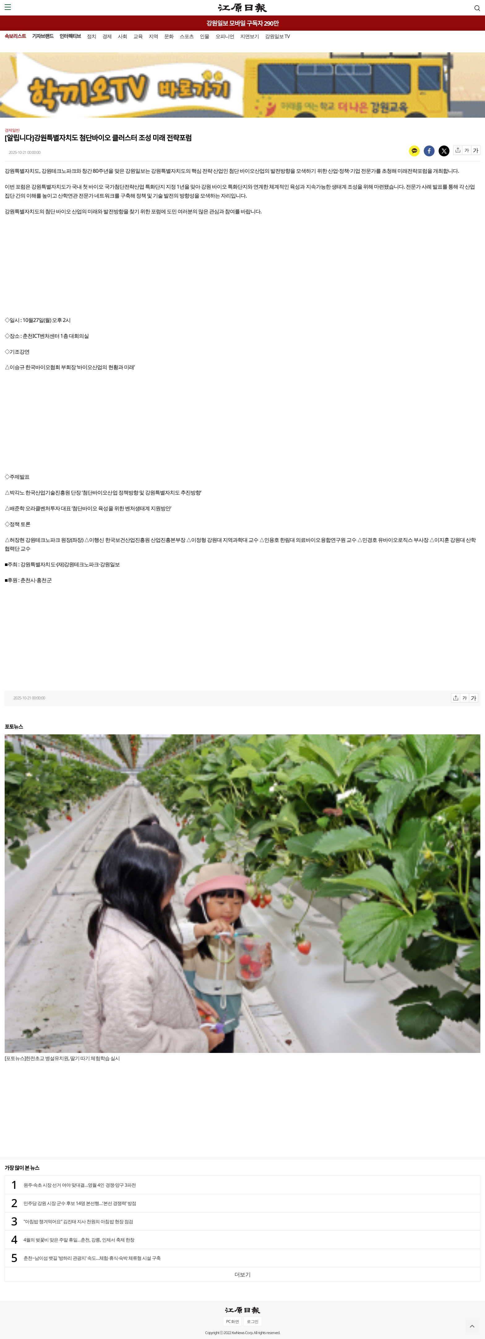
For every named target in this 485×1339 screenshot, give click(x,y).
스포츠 (187, 36)
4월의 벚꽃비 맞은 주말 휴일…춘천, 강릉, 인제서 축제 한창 (79, 1240)
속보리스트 (15, 36)
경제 (107, 36)
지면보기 (249, 36)
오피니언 (225, 36)
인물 (204, 36)
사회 (122, 36)
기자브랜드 (43, 36)
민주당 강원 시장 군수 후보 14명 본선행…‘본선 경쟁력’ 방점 (80, 1203)
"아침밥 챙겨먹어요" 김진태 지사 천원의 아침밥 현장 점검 (78, 1221)
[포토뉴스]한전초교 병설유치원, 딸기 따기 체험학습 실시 (62, 1058)
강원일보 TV (277, 36)
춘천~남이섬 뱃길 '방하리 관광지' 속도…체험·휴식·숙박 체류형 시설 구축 (92, 1258)
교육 (138, 36)
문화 (169, 36)
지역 (153, 36)
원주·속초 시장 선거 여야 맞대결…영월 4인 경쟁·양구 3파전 (80, 1185)
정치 (91, 36)
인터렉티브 (70, 36)
